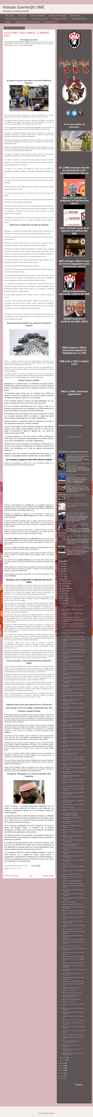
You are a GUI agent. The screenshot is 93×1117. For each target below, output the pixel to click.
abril (63, 600)
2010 (62, 1078)
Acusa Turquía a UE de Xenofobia (71, 946)
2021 (62, 569)
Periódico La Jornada (68, 714)
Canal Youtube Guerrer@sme (39, 19)
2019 (62, 574)
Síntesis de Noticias (15, 868)
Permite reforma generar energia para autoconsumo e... (72, 801)
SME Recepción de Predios (59, 19)
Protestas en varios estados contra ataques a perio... (71, 725)
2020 (62, 571)
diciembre (65, 581)
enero (63, 1060)
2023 (62, 564)
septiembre (65, 588)
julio (63, 593)
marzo (64, 603)
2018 (62, 576)
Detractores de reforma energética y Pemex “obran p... (72, 836)
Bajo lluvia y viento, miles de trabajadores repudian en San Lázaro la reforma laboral (78, 547)
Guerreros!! (8, 22)
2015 (62, 1065)
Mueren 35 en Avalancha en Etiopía (72, 993)
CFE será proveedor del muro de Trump (73, 786)
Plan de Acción (22, 15)
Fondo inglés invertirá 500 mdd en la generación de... (72, 689)
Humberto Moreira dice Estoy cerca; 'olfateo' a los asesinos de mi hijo (76, 495)
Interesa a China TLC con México (71, 999)
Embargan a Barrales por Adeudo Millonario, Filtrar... (71, 776)
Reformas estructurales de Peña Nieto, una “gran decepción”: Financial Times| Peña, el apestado (77, 525)
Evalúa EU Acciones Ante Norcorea (71, 874)
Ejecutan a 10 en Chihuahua (70, 990)
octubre (64, 586)
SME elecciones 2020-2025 (79, 19)
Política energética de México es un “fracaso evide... (72, 822)
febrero (64, 1057)
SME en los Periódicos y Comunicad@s (16, 19)
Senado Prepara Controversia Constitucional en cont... (70, 996)
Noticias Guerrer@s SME (23, 7)
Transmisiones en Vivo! (50, 22)
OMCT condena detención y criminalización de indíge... (70, 814)
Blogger (52, 1113)
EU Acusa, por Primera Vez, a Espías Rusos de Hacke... (72, 921)
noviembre (65, 583)
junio (63, 596)
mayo (63, 598)
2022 (62, 566)
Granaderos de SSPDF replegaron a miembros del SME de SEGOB (76, 513)
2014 (62, 1068)
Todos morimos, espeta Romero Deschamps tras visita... (70, 844)
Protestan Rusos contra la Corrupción (72, 711)
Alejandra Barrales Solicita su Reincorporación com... (70, 753)
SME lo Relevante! (75, 15)
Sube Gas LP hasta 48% (68, 901)
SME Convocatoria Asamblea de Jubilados (74, 649)
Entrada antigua (48, 876)
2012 (62, 1073)
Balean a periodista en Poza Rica (71, 630)
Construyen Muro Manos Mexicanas (72, 880)
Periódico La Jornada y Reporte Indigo (72, 624)
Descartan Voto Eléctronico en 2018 (72, 929)
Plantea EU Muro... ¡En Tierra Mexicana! (73, 636)
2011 (62, 1075)
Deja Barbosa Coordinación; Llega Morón (73, 963)
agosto (64, 591)
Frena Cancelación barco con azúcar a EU (73, 1020)
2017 (62, 578)
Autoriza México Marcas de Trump (71, 988)
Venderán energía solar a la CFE (71, 617)
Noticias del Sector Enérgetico (57, 15)
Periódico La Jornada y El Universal (76, 485)
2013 (62, 1070)
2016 (62, 1063)
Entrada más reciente (11, 876)
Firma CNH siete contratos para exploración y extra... (70, 1041)
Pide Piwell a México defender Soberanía (73, 728)
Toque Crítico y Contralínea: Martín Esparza (27, 22)
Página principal (9, 15)
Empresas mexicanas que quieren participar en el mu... (71, 700)
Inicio (31, 876)
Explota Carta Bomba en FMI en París (72, 904)
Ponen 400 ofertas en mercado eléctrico (73, 804)
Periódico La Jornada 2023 (37, 15)
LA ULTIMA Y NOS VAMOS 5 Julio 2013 (77, 454)
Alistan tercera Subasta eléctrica (71, 664)
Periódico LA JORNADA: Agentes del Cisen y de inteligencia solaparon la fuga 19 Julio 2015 (77, 505)
